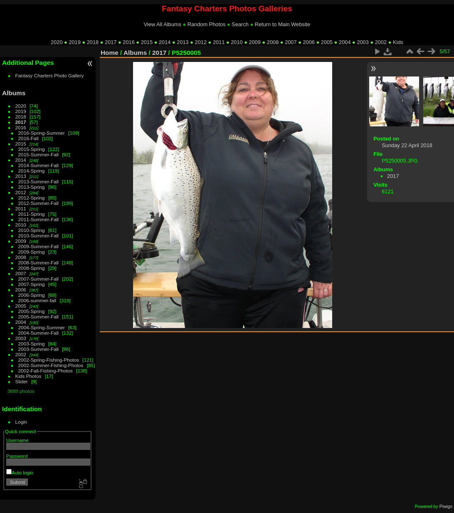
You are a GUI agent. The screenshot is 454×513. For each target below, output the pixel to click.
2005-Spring (31, 311)
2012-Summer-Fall (38, 203)
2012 (201, 42)
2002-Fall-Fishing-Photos (45, 370)
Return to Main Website (282, 24)
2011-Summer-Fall (38, 219)
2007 (290, 42)
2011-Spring (31, 214)
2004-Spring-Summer (41, 327)
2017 (110, 42)
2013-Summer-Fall (38, 181)
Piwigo (445, 506)
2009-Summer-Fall (38, 246)
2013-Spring (31, 187)
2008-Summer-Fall (38, 262)
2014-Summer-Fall (38, 165)
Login (21, 421)
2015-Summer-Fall (38, 154)
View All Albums (162, 24)
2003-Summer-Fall (38, 349)
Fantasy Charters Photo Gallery (49, 75)
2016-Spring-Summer (41, 133)
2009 (255, 42)
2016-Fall (28, 138)
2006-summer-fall (37, 300)
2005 (327, 42)
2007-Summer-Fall (38, 278)
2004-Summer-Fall (38, 332)
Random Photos (207, 24)
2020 (56, 42)
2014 (164, 42)
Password (17, 456)
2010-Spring (31, 230)
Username (17, 440)
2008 (273, 42)
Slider (21, 381)
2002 (381, 42)
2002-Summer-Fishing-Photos (51, 365)
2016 (128, 42)
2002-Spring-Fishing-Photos (48, 360)
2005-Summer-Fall (38, 316)
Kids (398, 42)
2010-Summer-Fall (38, 235)
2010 (236, 42)
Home (109, 52)
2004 (344, 42)
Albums (13, 92)
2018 (93, 42)
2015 (147, 42)
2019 (74, 42)
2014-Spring (31, 170)
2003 (362, 42)
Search (240, 24)
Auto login (19, 472)
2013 (182, 42)
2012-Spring (31, 197)
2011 (219, 42)
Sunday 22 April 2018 (407, 145)
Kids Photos (28, 376)
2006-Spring (31, 295)
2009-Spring (31, 251)
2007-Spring (31, 284)
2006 (308, 42)
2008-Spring (31, 268)
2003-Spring (31, 343)
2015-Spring (31, 149)
